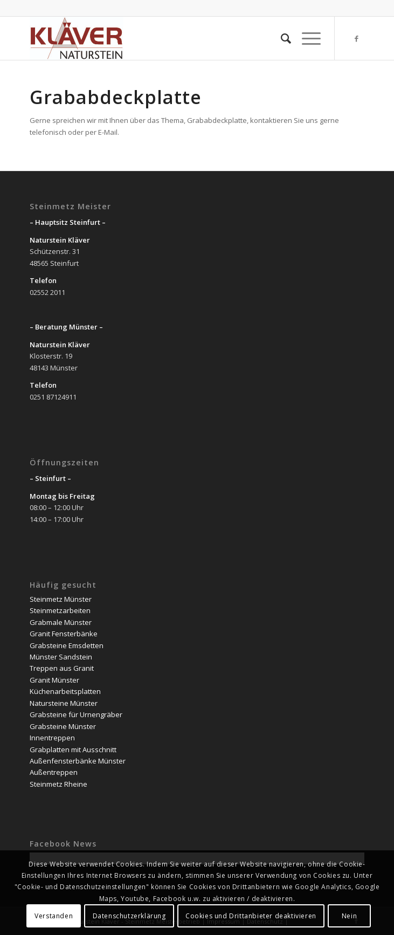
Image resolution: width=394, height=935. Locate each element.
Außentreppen (54, 772)
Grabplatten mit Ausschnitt (73, 749)
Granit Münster (54, 680)
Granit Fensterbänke (64, 633)
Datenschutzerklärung (129, 915)
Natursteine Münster (64, 703)
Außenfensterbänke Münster (78, 761)
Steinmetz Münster (61, 599)
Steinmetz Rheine (58, 784)
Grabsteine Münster (63, 726)
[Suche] (280, 38)
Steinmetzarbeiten (60, 610)
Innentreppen (52, 737)
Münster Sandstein (61, 657)
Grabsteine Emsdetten (66, 645)
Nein (349, 915)
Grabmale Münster (61, 622)
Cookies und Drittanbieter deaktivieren (250, 915)
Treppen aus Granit (62, 668)
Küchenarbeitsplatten (65, 691)
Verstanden (53, 915)
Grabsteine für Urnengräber (76, 714)
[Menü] (306, 38)
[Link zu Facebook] (356, 38)
